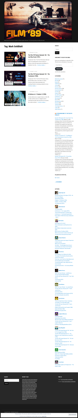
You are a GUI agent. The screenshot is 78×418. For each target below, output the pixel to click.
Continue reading (41, 65)
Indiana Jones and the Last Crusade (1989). (64, 307)
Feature (56, 93)
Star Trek (31, 395)
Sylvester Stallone (25, 397)
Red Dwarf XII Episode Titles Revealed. (63, 248)
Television (57, 104)
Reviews (56, 102)
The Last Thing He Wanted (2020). (62, 274)
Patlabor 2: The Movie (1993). (61, 200)
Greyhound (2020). (59, 316)
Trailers (56, 107)
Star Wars (35, 395)
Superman (35, 396)
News (56, 99)
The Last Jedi (31, 397)
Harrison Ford (27, 386)
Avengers (24, 382)
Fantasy (28, 385)
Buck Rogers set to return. (60, 223)
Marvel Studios (28, 392)
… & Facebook (58, 182)
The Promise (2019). (59, 279)
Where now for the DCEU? (60, 243)
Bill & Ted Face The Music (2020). (61, 231)
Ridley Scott (28, 393)
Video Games (57, 109)
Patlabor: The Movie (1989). (60, 201)
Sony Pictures (27, 395)
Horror (31, 386)
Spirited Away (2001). (59, 198)
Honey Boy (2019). (58, 291)
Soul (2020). (57, 358)
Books (56, 82)
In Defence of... (9, 104)
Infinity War (35, 386)
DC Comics (32, 383)
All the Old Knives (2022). (60, 352)
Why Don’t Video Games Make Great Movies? (64, 319)
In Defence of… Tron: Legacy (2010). (62, 210)
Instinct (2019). (58, 281)
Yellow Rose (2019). (59, 357)
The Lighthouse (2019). (59, 203)
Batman (27, 382)
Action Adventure (34, 379)
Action (29, 379)
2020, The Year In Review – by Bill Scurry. (63, 273)
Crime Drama (27, 383)
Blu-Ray (56, 80)
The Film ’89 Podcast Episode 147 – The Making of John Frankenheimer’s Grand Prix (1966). (64, 335)
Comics (56, 85)
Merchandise (57, 98)
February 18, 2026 (34, 52)
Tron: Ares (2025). (58, 209)
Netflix (32, 392)
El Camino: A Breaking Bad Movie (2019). (63, 324)
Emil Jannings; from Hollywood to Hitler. (63, 254)
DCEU (36, 383)
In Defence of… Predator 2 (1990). (37, 94)
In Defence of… (58, 96)
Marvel (27, 390)
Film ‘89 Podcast (19, 63)
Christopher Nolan (32, 382)
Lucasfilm (27, 389)
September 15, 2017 (34, 91)
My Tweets (57, 177)
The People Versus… (59, 106)
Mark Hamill (31, 389)
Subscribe (58, 68)
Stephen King (24, 396)
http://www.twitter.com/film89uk (67, 379)
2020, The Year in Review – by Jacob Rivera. (64, 287)
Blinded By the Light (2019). (60, 310)
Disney (23, 385)
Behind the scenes (10, 63)
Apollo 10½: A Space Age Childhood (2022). (64, 353)
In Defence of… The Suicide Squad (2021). (63, 214)
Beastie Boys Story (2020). (60, 318)
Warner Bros (24, 399)
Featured (32, 385)
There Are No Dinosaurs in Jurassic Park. (63, 212)
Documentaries (58, 90)
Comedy (23, 383)
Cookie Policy (44, 416)
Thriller (35, 397)
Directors (57, 86)
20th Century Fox (25, 379)
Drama (26, 385)
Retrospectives (9, 65)
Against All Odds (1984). (60, 308)
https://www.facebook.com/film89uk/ (69, 381)
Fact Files (57, 91)
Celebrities (57, 83)
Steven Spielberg (30, 396)
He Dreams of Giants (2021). (61, 355)
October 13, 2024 (33, 71)
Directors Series (9, 82)
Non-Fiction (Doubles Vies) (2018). (62, 295)
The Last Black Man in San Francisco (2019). (64, 293)
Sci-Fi (31, 393)
